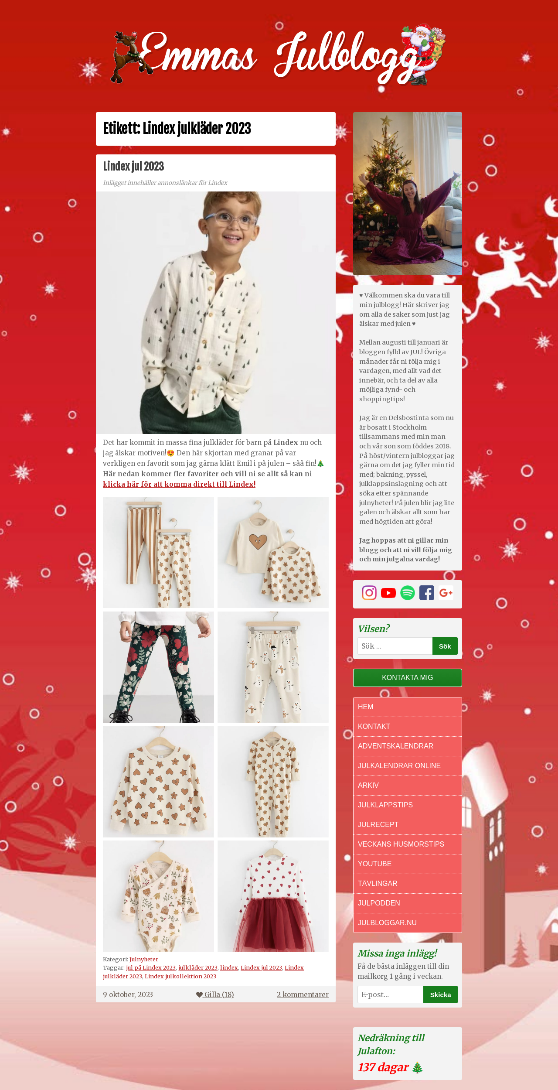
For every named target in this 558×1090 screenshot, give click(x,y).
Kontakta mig (407, 677)
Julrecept (378, 824)
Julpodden (379, 903)
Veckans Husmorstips (401, 844)
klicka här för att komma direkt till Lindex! (179, 484)
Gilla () (215, 995)
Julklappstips (385, 805)
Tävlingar (378, 883)
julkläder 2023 (198, 967)
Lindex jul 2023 (133, 166)
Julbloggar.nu (387, 922)
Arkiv (368, 785)
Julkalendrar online (399, 765)
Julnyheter (143, 959)
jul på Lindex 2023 (151, 967)
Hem (366, 707)
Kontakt (374, 726)
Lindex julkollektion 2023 (180, 976)
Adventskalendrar (395, 746)
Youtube (374, 864)
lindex (229, 967)
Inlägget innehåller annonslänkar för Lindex (165, 183)
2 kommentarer (303, 995)
